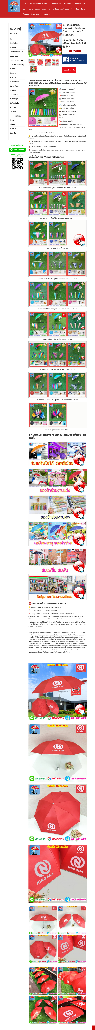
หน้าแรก (25, 3)
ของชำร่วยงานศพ (79, 3)
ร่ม (31, 3)
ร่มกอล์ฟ (37, 9)
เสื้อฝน (82, 9)
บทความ (39, 14)
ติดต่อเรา (47, 14)
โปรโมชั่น (26, 14)
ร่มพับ (33, 14)
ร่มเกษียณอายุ (28, 9)
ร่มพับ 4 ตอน (64, 9)
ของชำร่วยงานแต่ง (56, 3)
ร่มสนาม (45, 9)
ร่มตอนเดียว (75, 9)
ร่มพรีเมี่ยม (37, 3)
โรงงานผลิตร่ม (54, 9)
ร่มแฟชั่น (45, 3)
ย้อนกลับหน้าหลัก (69, 70)
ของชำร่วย (67, 3)
